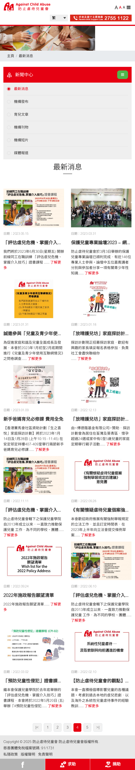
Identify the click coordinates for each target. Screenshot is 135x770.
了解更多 (92, 273)
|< (37, 727)
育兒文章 (21, 114)
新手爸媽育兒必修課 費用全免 (33, 419)
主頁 (10, 56)
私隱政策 (10, 754)
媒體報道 (21, 153)
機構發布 (21, 102)
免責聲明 (45, 754)
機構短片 (21, 140)
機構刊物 (21, 127)
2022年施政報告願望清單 (28, 595)
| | (59, 18)
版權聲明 (28, 754)
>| (97, 727)
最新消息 (26, 56)
